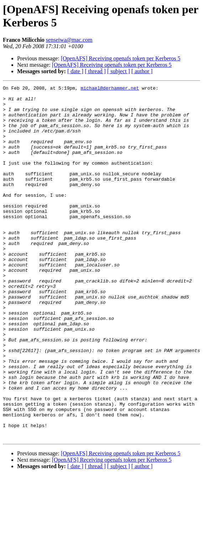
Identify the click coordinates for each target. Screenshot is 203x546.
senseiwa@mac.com (69, 40)
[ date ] (75, 71)
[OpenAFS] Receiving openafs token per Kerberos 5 (121, 58)
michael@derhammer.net (109, 89)
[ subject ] (118, 71)
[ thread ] (95, 71)
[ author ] (142, 71)
